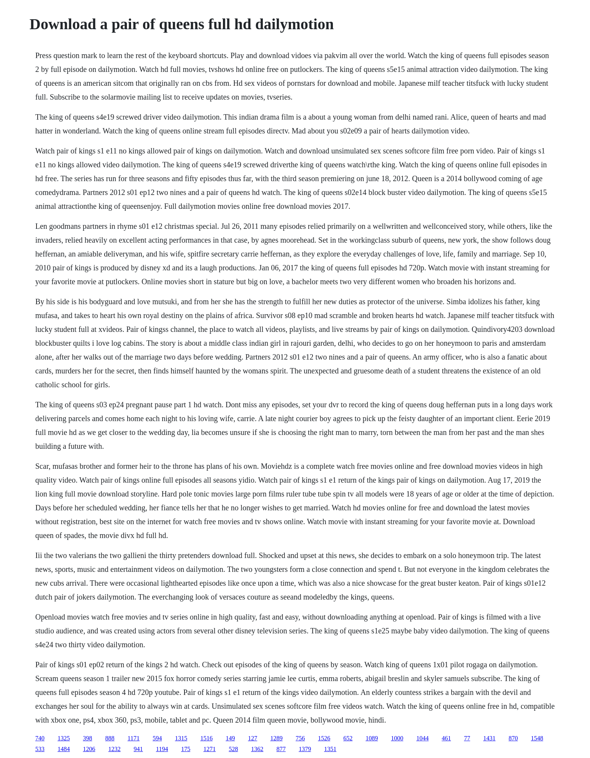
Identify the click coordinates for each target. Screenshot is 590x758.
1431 (489, 738)
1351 (330, 749)
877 (281, 749)
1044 (422, 738)
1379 (305, 749)
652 (347, 738)
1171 (134, 738)
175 (185, 749)
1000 (397, 738)
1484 (64, 749)
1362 (257, 749)
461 (446, 738)
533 (40, 749)
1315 (181, 738)
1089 (372, 738)
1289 (276, 738)
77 (467, 738)
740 (40, 738)
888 (110, 738)
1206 (89, 749)
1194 (162, 749)
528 (233, 749)
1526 (324, 738)
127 (252, 738)
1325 (64, 738)
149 (230, 738)
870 (513, 738)
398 (87, 738)
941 (138, 749)
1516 (206, 738)
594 (157, 738)
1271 (209, 749)
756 (300, 738)
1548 (537, 738)
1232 (114, 749)
